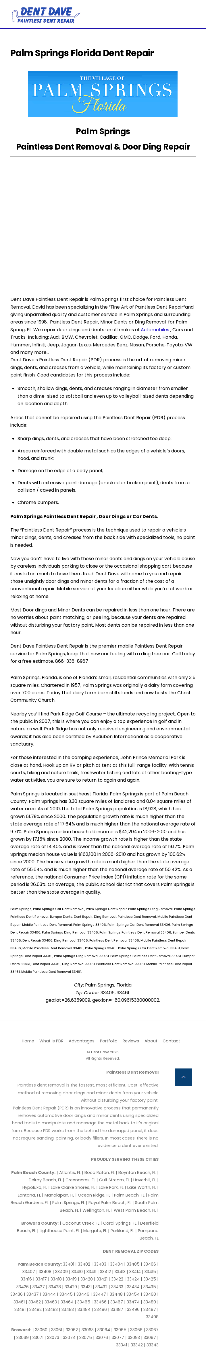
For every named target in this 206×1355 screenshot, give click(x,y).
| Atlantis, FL (69, 1172)
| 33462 (34, 1302)
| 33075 (85, 1337)
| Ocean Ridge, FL (92, 1195)
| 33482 (35, 1309)
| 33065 (119, 1330)
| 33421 (101, 1279)
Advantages (82, 1041)
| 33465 (83, 1302)
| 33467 (116, 1302)
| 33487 (116, 1309)
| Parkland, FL (121, 1231)
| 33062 (71, 1330)
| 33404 (115, 1264)
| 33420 (86, 1279)
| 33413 (119, 1271)
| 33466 (99, 1302)
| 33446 (82, 1294)
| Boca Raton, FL (99, 1172)
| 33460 (149, 1294)
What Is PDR (51, 1041)
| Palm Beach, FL (128, 1195)
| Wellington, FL (95, 1210)
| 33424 (132, 1279)
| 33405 (132, 1264)
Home (28, 1041)
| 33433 (116, 1287)
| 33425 (149, 1279)
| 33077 (117, 1337)
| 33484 (83, 1309)
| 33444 (48, 1294)
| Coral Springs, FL (119, 1223)
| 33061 (56, 1330)
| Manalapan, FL (58, 1195)
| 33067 (151, 1330)
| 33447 (99, 1294)
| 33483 (51, 1309)
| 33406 (149, 1264)
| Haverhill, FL (144, 1180)
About (151, 1041)
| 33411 (90, 1271)
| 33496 (132, 1309)
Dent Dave (100, 1052)
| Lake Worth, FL (141, 1187)
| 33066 (136, 1330)
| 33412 (104, 1271)
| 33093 (133, 1337)
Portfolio (109, 1041)
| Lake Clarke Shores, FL (72, 1187)
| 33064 (103, 1330)
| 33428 (54, 1287)
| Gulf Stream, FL (114, 1180)
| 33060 (40, 1330)
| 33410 (76, 1271)
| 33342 (136, 1345)
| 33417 (40, 1279)
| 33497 (149, 1309)
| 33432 (101, 1287)
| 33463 (50, 1302)
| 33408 (44, 1271)
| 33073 (52, 1337)
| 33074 (68, 1337)
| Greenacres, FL (80, 1180)
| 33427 (38, 1287)
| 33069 (22, 1337)
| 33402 (83, 1264)
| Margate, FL (94, 1231)
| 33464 (66, 1302)
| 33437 (32, 1294)
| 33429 (70, 1287)
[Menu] (192, 7)
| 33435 (149, 1287)
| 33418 (55, 1279)
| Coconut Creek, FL (80, 1223)
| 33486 (100, 1309)
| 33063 (87, 1330)
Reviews (131, 1041)
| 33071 (37, 1337)
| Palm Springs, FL (68, 1202)
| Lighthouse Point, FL (59, 1231)
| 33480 (149, 1302)
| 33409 (61, 1271)
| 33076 (101, 1337)
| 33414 (134, 1271)
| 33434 (132, 1287)
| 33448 (115, 1294)
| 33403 (99, 1264)
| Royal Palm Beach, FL (109, 1202)
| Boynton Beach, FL (136, 1172)
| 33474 (132, 1302)
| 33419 (70, 1279)
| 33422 (116, 1279)
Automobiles (155, 329)
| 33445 (65, 1294)
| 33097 (149, 1337)
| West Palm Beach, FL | (135, 1210)
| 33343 (151, 1345)
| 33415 (149, 1271)
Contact (171, 1041)
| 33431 (85, 1287)
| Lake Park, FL (110, 1187)
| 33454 (132, 1294)
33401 (69, 1264)
